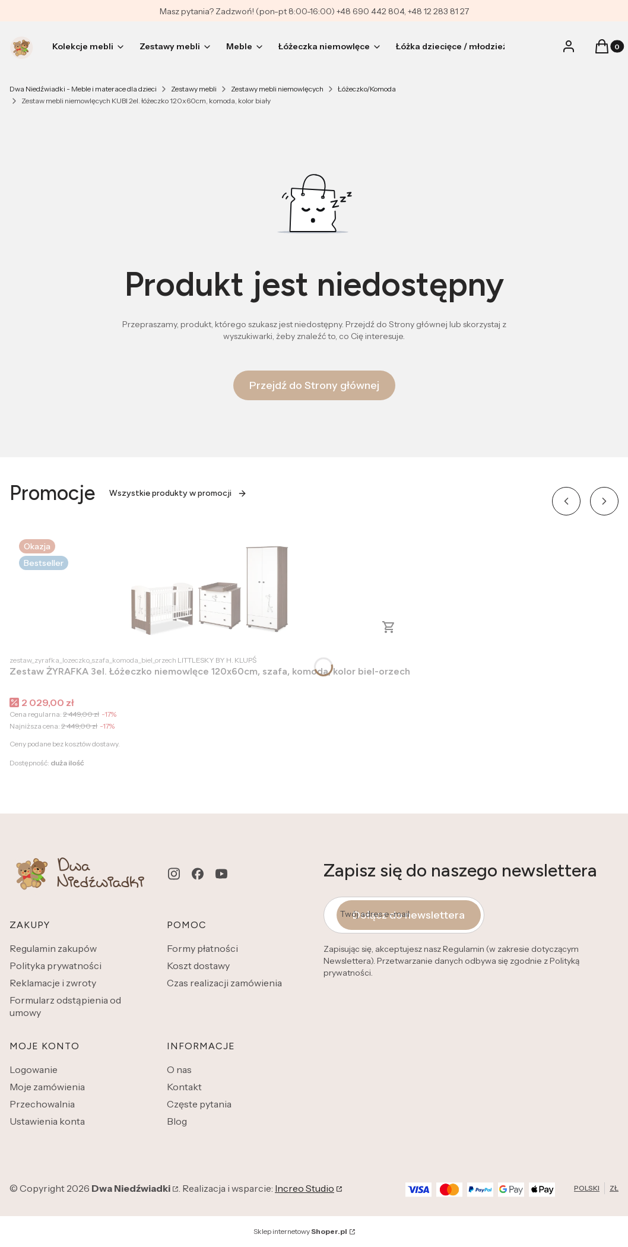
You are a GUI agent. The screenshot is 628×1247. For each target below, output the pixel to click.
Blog (177, 1121)
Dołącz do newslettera (409, 915)
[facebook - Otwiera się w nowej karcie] (198, 873)
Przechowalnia (42, 1104)
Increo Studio (304, 1188)
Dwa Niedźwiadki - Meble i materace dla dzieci (83, 88)
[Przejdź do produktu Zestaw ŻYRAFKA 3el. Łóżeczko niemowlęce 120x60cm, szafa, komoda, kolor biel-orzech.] (210, 589)
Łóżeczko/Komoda (367, 88)
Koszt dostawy (198, 965)
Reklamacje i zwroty (52, 983)
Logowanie (33, 1069)
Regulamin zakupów (53, 948)
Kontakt (184, 1087)
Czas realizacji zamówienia (224, 983)
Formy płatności (202, 948)
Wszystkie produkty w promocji (178, 493)
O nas (179, 1069)
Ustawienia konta (47, 1121)
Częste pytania (199, 1104)
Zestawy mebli (194, 88)
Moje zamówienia (47, 1087)
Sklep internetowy (300, 1231)
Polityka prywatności (55, 965)
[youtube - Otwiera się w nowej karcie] (221, 873)
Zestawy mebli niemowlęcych (277, 88)
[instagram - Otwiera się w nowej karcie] (174, 873)
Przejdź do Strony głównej (314, 385)
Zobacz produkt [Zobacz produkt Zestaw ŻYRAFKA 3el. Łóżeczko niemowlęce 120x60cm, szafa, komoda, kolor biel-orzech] (389, 627)
